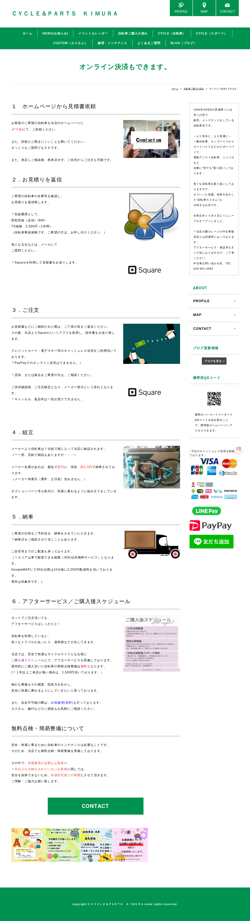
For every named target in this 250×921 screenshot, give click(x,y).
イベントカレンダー (93, 33)
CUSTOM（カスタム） (70, 43)
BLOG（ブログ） (184, 43)
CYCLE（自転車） (172, 33)
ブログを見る (213, 361)
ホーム (27, 33)
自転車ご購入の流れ (133, 33)
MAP (204, 11)
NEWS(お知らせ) (55, 33)
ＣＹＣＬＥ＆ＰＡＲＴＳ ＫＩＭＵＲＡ (64, 13)
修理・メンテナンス (112, 43)
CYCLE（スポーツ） (211, 33)
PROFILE (181, 11)
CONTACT (227, 11)
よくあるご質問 (149, 43)
